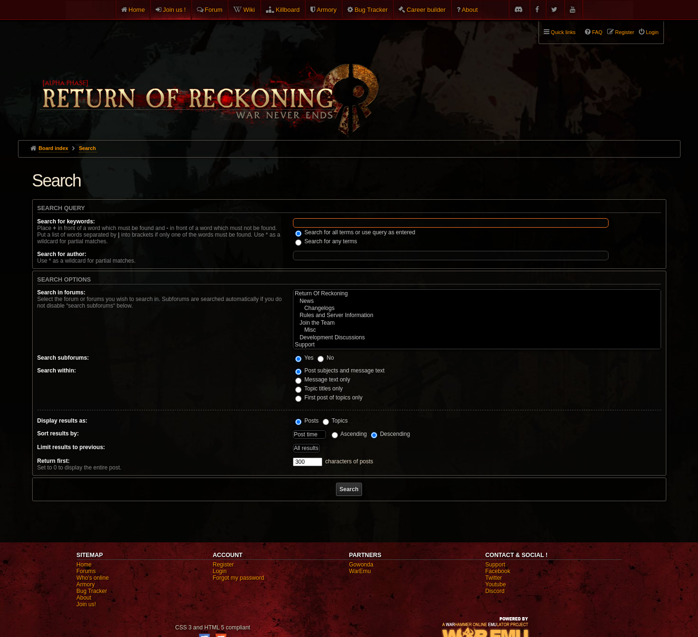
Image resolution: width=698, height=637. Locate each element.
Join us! (86, 604)
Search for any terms (326, 241)
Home (137, 9)
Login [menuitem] (652, 32)
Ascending (349, 434)
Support (477, 344)
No (326, 357)
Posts (306, 420)
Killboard (288, 9)
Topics (335, 420)
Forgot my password (239, 578)
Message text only (322, 379)
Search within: (56, 370)
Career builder (425, 9)
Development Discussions (477, 337)
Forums (86, 571)
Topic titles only (319, 388)
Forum (214, 9)
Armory (326, 9)
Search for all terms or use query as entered (355, 232)
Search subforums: (63, 357)
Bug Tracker (371, 9)
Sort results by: (58, 433)
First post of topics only (328, 397)
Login (220, 571)
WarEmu (360, 571)
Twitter (494, 578)
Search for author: (62, 254)
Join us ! (174, 9)
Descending (390, 434)
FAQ (597, 32)
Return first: (53, 461)
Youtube (496, 584)
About (470, 9)
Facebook (498, 571)
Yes (304, 357)
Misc (477, 330)
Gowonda (361, 564)
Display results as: (62, 420)
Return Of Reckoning (477, 293)
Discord (495, 591)
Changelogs (477, 308)
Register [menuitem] (624, 32)
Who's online (93, 578)
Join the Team (477, 323)
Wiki (249, 9)
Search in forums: (61, 292)
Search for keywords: (66, 221)
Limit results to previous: (71, 447)
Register (223, 564)
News (477, 301)
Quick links (563, 32)
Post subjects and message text (340, 370)
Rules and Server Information (477, 315)
